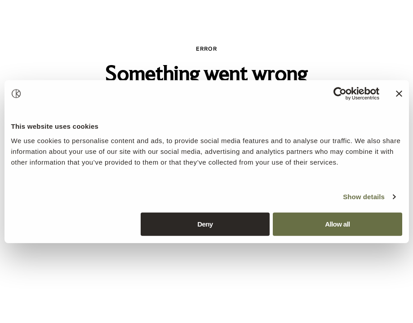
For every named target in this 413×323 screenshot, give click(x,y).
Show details (364, 197)
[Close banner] (399, 94)
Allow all (337, 223)
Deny (205, 223)
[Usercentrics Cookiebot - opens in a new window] (340, 93)
